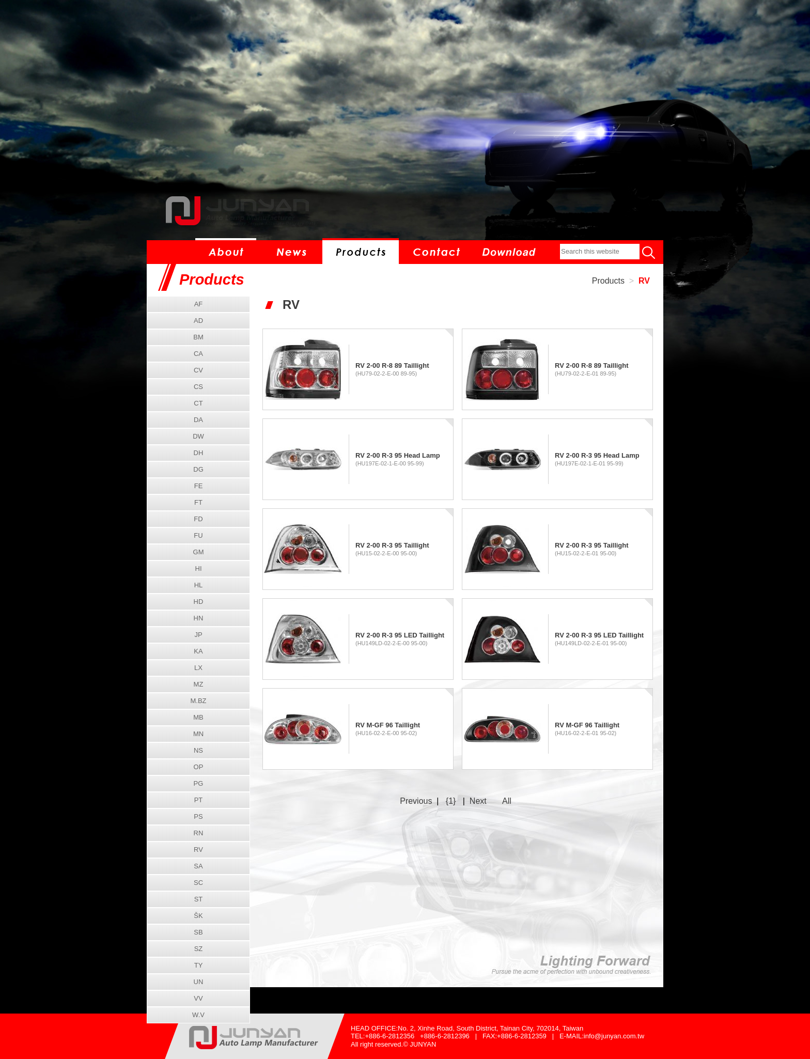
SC (198, 882)
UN (199, 982)
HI (198, 568)
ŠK (198, 916)
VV (198, 998)
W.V (198, 1015)
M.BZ (198, 701)
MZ (199, 684)
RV (644, 280)
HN (199, 618)
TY (198, 965)
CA (198, 353)
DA (198, 420)
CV (198, 370)
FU (198, 535)
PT (198, 800)
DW (198, 436)
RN (199, 833)
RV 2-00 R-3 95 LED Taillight (399, 635)
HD (199, 601)
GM (198, 552)
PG (199, 783)
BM (198, 337)
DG (198, 469)
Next (478, 801)
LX (198, 668)
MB (198, 717)
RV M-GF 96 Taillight (387, 725)
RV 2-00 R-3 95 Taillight (392, 545)
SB (198, 932)
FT (198, 502)
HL (198, 585)
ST (198, 899)
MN (198, 734)
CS (198, 387)
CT (198, 403)
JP (198, 634)
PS (198, 816)
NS (198, 750)
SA (198, 866)
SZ (198, 949)
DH (199, 453)
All (506, 801)
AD (198, 320)
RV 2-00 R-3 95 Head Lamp (397, 455)
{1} (451, 801)
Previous (416, 801)
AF (198, 304)
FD (198, 519)
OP (199, 767)
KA (198, 651)
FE (198, 486)
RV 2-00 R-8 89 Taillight (392, 365)
